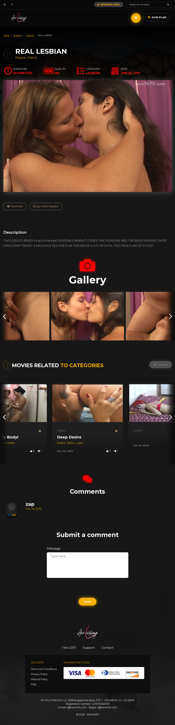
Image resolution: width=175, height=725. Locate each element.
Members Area (108, 4)
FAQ (33, 684)
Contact (107, 647)
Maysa (20, 57)
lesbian (17, 35)
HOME (6, 35)
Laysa (79, 442)
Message (53, 548)
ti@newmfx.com (76, 707)
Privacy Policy (39, 674)
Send (87, 601)
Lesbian (61, 430)
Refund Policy (39, 679)
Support (89, 647)
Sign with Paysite (45, 206)
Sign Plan (157, 17)
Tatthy (71, 442)
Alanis (32, 57)
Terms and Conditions (44, 669)
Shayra (61, 442)
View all (160, 364)
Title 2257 (69, 647)
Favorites (15, 206)
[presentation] (4, 316)
